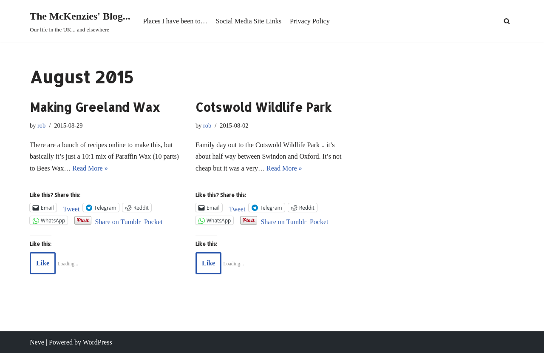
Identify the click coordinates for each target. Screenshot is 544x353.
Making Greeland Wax (95, 107)
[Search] (507, 21)
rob (41, 125)
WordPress (97, 342)
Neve (37, 342)
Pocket (153, 221)
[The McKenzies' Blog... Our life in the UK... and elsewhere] (80, 21)
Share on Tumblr (118, 221)
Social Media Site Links (248, 21)
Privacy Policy (310, 21)
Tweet (71, 208)
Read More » (90, 168)
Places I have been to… (175, 21)
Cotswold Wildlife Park (264, 107)
